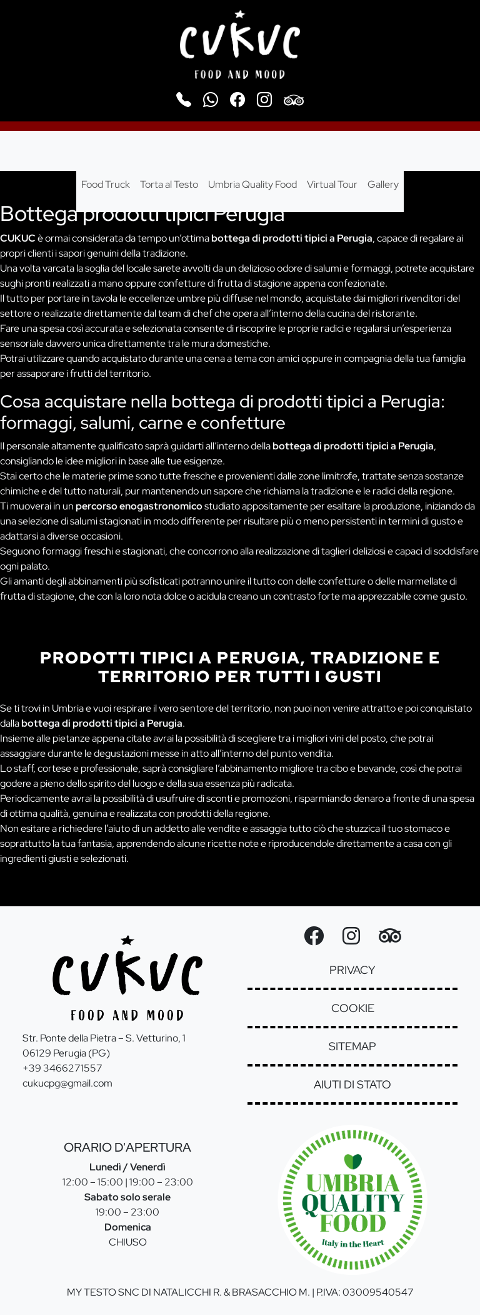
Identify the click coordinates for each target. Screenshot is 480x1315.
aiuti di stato (352, 1084)
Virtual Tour (332, 184)
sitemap (352, 1046)
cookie (352, 1008)
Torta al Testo (169, 184)
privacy (352, 970)
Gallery (383, 184)
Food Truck (105, 184)
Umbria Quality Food (252, 184)
